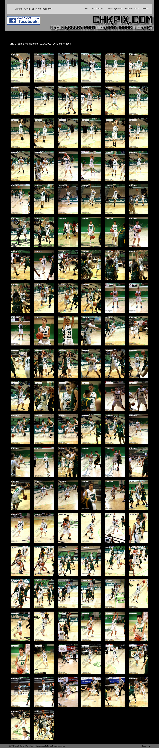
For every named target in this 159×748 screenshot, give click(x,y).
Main (86, 8)
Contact (145, 8)
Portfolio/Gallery (131, 8)
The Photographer (114, 8)
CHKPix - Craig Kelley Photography (33, 8)
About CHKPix (97, 8)
